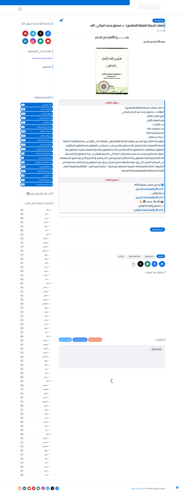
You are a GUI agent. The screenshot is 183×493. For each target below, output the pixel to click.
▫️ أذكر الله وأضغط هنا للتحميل (149, 189)
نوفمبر (45, 242)
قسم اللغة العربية (134, 256)
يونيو (46, 258)
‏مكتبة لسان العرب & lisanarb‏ (42, 58)
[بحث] (19, 9)
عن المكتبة (80, 2)
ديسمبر (45, 238)
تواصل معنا (70, 2)
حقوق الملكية (91, 2)
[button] (154, 264)
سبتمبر (45, 246)
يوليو (46, 254)
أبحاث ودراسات (36, 104)
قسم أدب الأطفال (36, 131)
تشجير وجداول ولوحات (36, 127)
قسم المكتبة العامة (36, 171)
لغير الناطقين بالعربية (36, 184)
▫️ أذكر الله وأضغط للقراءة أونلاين (149, 210)
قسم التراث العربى (36, 144)
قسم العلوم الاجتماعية (36, 153)
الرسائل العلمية (36, 113)
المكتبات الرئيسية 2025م (107, 2)
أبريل (46, 218)
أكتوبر (46, 295)
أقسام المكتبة (116, 9)
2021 (47, 434)
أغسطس (45, 250)
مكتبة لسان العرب (138, 488)
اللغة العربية (78, 9)
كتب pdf (121, 256)
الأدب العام (67, 9)
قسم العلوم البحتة (36, 158)
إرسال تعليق (156, 349)
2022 (47, 381)
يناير (46, 230)
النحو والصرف (158, 20)
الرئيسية (126, 9)
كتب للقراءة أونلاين (36, 180)
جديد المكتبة (122, 2)
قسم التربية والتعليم (36, 149)
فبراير (46, 226)
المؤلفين (104, 9)
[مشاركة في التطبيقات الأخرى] (133, 264)
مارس (46, 222)
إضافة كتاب (59, 2)
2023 (47, 336)
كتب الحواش (36, 175)
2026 (47, 209)
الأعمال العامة (40, 9)
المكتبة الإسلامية (92, 9)
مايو (46, 214)
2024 (47, 283)
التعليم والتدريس (54, 9)
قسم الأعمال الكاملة (36, 140)
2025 (47, 234)
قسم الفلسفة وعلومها (36, 162)
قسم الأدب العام (36, 135)
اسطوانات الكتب (36, 109)
